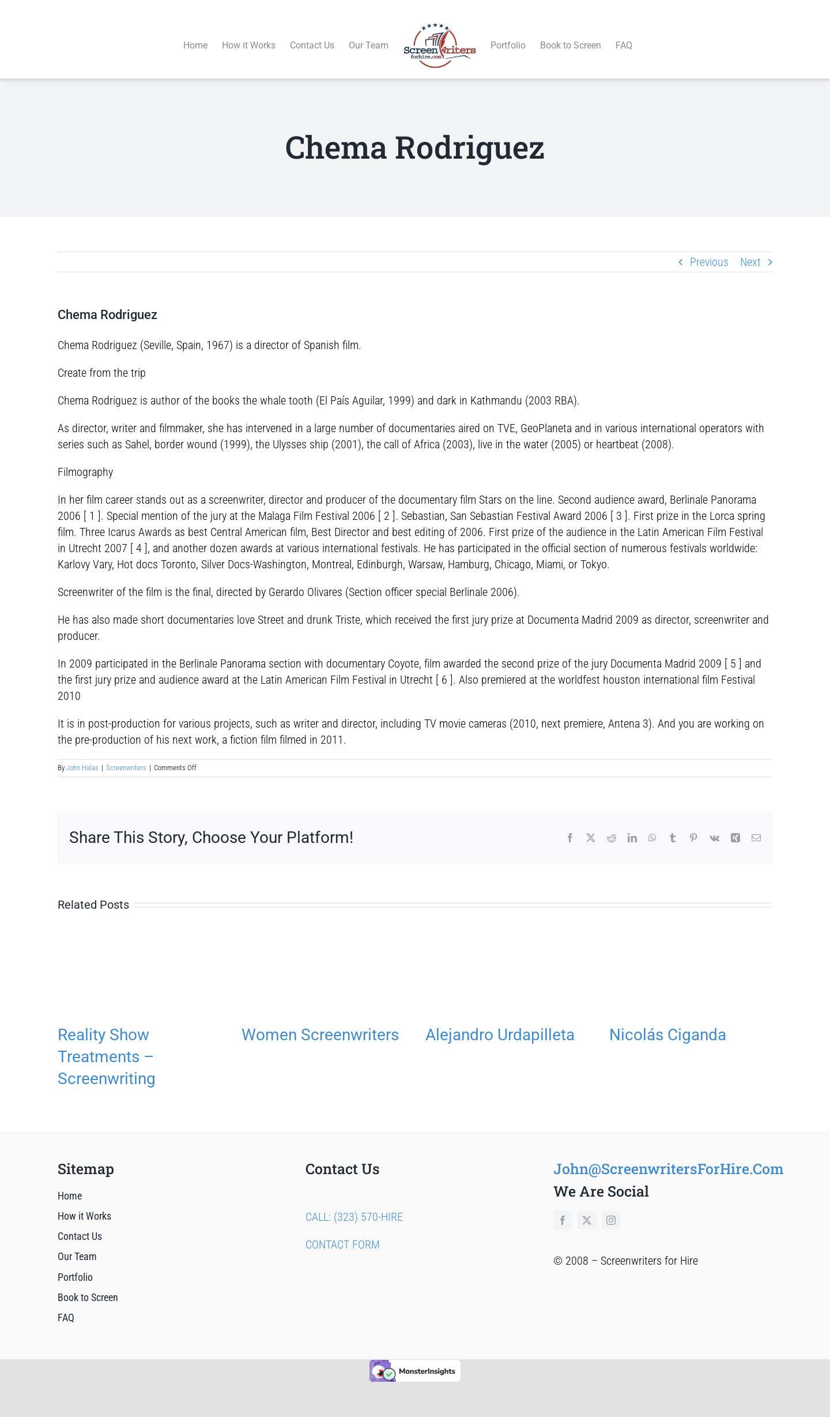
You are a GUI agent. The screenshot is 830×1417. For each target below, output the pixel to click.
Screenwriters (126, 755)
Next (750, 249)
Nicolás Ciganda (667, 1021)
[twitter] (587, 1207)
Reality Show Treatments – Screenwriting (107, 1043)
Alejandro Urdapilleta (500, 1021)
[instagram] (611, 1207)
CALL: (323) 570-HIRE (354, 1203)
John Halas (82, 755)
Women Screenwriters (320, 1021)
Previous (709, 249)
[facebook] (562, 1207)
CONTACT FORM (342, 1231)
